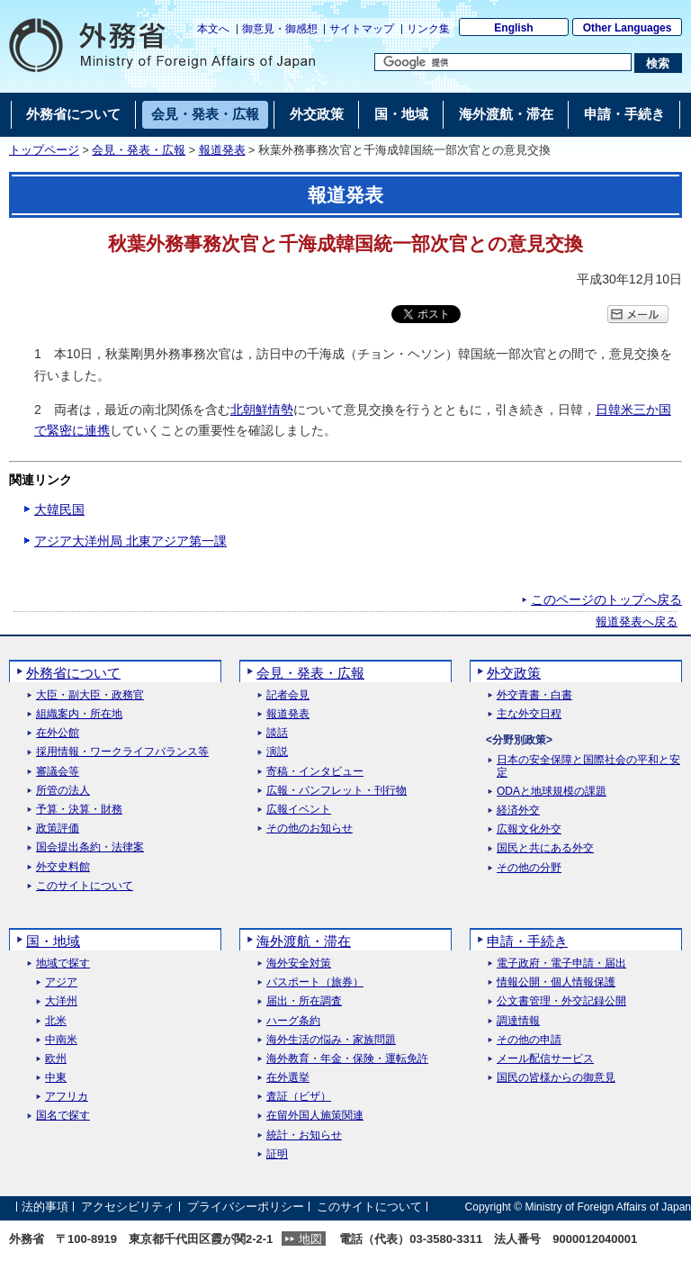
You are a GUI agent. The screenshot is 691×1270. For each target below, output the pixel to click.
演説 (277, 752)
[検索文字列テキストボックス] (503, 62)
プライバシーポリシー (245, 1206)
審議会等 (57, 772)
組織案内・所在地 (79, 714)
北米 (56, 1021)
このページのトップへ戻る (606, 599)
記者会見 (288, 695)
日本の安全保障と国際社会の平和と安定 (588, 766)
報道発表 (222, 150)
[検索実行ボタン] (658, 63)
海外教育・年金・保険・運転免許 (347, 1059)
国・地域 (53, 941)
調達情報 (518, 1021)
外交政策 (514, 672)
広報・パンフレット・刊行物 (336, 791)
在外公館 (57, 733)
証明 (277, 1154)
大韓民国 (59, 509)
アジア (61, 982)
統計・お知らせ (304, 1135)
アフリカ (66, 1097)
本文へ (213, 29)
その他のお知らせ (309, 828)
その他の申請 (529, 1040)
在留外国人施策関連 (314, 1115)
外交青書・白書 (534, 695)
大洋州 (61, 1001)
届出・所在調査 (304, 1001)
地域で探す (63, 963)
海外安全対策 (298, 963)
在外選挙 (288, 1078)
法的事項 (45, 1206)
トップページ (44, 150)
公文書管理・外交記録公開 (561, 1001)
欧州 (56, 1059)
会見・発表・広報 (138, 150)
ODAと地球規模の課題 (551, 791)
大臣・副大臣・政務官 (90, 695)
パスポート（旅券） (314, 982)
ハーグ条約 (293, 1021)
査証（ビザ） (298, 1097)
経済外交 (518, 810)
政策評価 (57, 828)
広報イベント (298, 809)
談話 (277, 733)
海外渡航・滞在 (303, 941)
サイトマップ (361, 29)
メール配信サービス (545, 1059)
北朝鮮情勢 (261, 409)
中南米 (61, 1040)
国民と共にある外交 (545, 848)
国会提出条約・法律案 (90, 847)
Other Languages (627, 28)
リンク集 (428, 29)
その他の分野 (529, 868)
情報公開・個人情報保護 (556, 982)
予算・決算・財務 (79, 809)
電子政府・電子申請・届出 (561, 963)
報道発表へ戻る (637, 622)
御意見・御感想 (280, 29)
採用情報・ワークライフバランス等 (122, 752)
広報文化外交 (529, 829)
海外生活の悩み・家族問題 (331, 1040)
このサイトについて (84, 886)
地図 (310, 1239)
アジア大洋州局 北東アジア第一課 (130, 541)
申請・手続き (527, 941)
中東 (56, 1078)
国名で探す (63, 1115)
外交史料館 (63, 867)
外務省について (73, 672)
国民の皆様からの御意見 (556, 1078)
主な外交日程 (529, 714)
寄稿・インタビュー (314, 772)
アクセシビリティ (128, 1206)
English (513, 28)
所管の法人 (63, 791)
